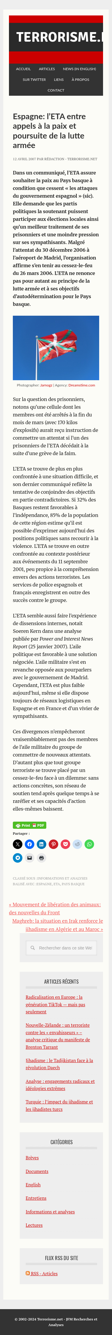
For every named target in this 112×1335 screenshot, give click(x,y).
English (33, 1185)
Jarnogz (46, 385)
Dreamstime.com (81, 385)
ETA (56, 884)
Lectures (34, 1225)
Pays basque (73, 884)
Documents (37, 1171)
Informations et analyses (62, 878)
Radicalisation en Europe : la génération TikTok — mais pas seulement (55, 1004)
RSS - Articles (42, 1273)
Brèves (32, 1158)
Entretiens (36, 1198)
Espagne (44, 884)
